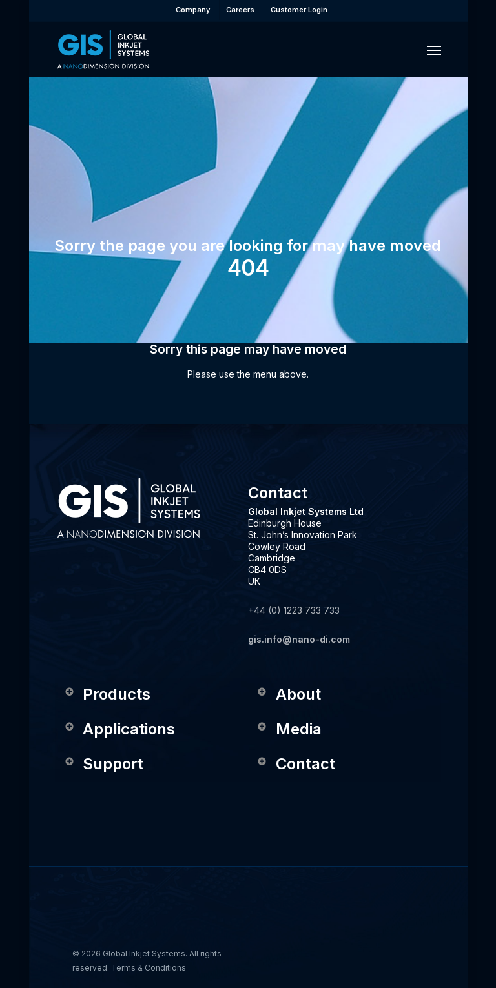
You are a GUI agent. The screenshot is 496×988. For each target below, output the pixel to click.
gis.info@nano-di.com (299, 639)
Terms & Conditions (148, 968)
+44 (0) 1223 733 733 (294, 610)
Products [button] (106, 694)
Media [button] (289, 729)
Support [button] (103, 763)
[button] (434, 49)
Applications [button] (119, 729)
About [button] (288, 694)
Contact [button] (295, 763)
